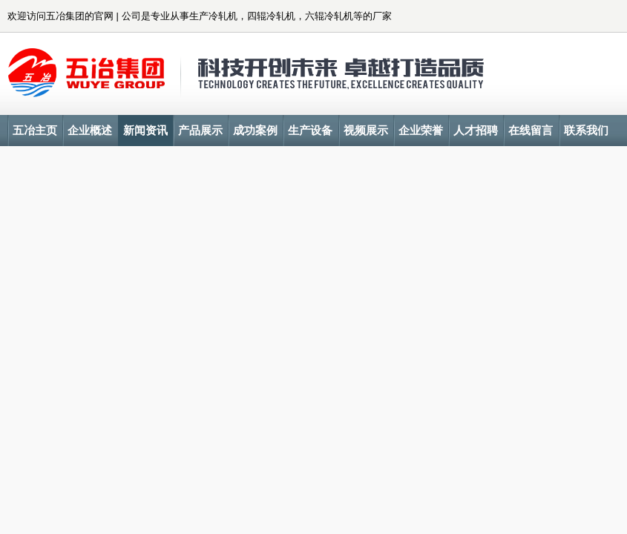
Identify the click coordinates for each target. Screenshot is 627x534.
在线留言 (530, 130)
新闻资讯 (145, 130)
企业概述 (90, 130)
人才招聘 (475, 130)
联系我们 (586, 130)
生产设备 (310, 130)
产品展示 (200, 130)
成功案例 (255, 130)
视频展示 (366, 130)
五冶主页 (35, 130)
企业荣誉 (420, 130)
